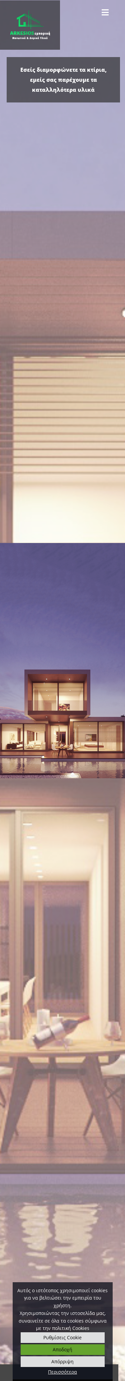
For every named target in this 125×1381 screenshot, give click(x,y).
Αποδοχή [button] (62, 1349)
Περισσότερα (62, 1372)
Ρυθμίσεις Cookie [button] (62, 1337)
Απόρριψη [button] (62, 1361)
